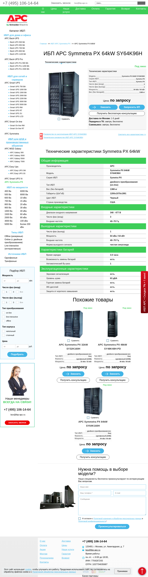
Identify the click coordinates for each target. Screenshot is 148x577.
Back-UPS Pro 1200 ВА (19, 66)
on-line (9, 313)
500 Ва (8, 194)
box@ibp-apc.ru (80, 3)
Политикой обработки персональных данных (54, 572)
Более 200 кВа (25, 225)
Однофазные (11, 258)
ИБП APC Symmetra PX (60, 44)
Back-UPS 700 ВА (17, 48)
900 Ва (8, 208)
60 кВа (23, 214)
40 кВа (23, 211)
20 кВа (23, 204)
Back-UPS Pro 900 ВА (19, 63)
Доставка (80, 8)
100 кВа (24, 221)
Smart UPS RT (16, 110)
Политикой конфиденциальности (92, 521)
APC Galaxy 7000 (17, 161)
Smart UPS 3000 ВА (18, 101)
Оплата (95, 8)
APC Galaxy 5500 (17, 158)
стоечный (10, 335)
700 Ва (8, 201)
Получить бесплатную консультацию (117, 113)
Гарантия (110, 8)
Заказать (105, 107)
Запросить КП (132, 107)
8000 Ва (24, 194)
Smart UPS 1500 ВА (18, 92)
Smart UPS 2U (16, 113)
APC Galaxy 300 (17, 152)
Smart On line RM (17, 125)
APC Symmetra (12, 134)
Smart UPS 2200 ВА (18, 98)
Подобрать (17, 354)
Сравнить (66, 119)
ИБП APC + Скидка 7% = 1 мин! (144, 292)
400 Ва (8, 191)
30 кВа (23, 208)
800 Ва (8, 204)
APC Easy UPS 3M (18, 170)
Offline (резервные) (14, 236)
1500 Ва (8, 214)
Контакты (44, 562)
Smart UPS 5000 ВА (18, 104)
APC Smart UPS (12, 83)
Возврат (125, 8)
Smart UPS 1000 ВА (18, 89)
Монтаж (43, 554)
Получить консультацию (73, 380)
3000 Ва (8, 221)
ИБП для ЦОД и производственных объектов (17, 142)
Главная (43, 44)
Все (21, 292)
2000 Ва (8, 217)
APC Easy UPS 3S (17, 173)
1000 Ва (8, 211)
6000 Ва (24, 191)
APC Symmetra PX (14, 182)
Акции (43, 549)
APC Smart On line (13, 122)
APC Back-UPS (12, 38)
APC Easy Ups (11, 167)
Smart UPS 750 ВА (18, 86)
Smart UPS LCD (16, 116)
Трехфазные (11, 261)
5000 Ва (8, 224)
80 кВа (23, 217)
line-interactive (12, 317)
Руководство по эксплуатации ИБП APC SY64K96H (65, 134)
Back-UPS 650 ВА (17, 45)
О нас (43, 10)
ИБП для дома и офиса (17, 35)
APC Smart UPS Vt (13, 179)
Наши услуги (66, 10)
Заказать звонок (61, 3)
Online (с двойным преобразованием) (14, 240)
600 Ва (8, 198)
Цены (54, 8)
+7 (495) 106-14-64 (20, 3)
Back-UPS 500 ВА (17, 42)
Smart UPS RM (16, 107)
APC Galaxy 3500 (17, 155)
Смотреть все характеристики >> (132, 134)
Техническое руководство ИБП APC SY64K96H (63, 137)
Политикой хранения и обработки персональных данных (117, 519)
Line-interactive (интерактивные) (13, 247)
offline (8, 321)
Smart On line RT (17, 128)
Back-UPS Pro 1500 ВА (19, 69)
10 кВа (23, 198)
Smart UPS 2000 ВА (18, 95)
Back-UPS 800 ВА (17, 51)
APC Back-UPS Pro (14, 59)
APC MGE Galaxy (13, 149)
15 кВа (23, 201)
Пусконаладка (46, 558)
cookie (28, 569)
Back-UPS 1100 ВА (18, 54)
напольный (11, 331)
